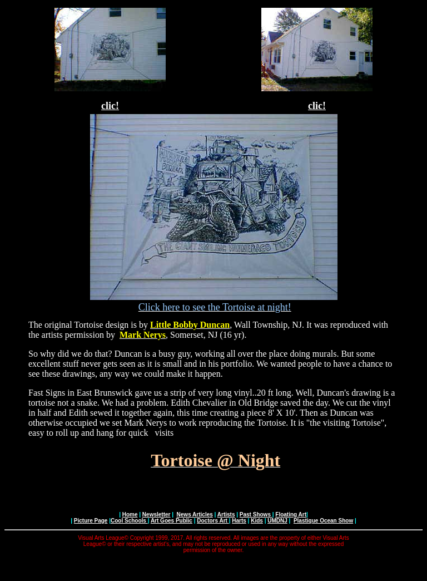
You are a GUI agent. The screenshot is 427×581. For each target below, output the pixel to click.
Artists (226, 514)
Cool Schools (129, 521)
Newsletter (156, 514)
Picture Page (91, 521)
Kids (257, 521)
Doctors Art (213, 521)
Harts (239, 521)
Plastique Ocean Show (323, 521)
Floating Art (290, 514)
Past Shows (256, 514)
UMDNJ (277, 521)
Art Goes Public (171, 521)
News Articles (195, 514)
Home (130, 514)
